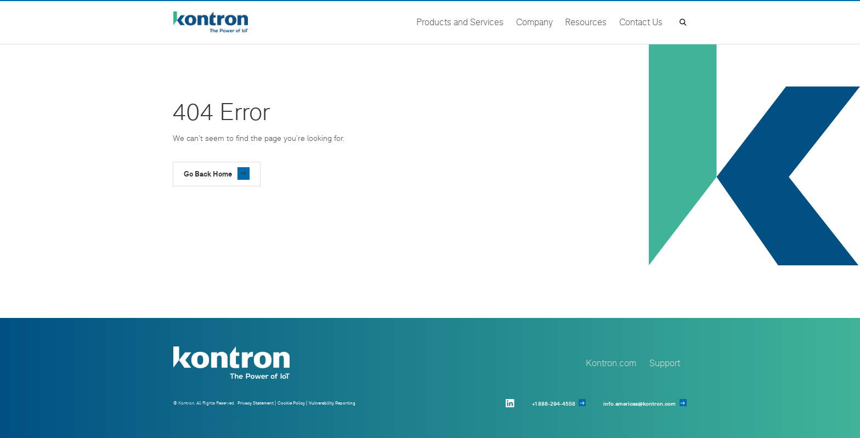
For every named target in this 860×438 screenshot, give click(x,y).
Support (664, 362)
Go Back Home (208, 173)
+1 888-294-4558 (553, 404)
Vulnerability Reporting (332, 403)
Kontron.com (611, 362)
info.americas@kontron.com (639, 404)
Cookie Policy (291, 403)
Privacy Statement (255, 403)
